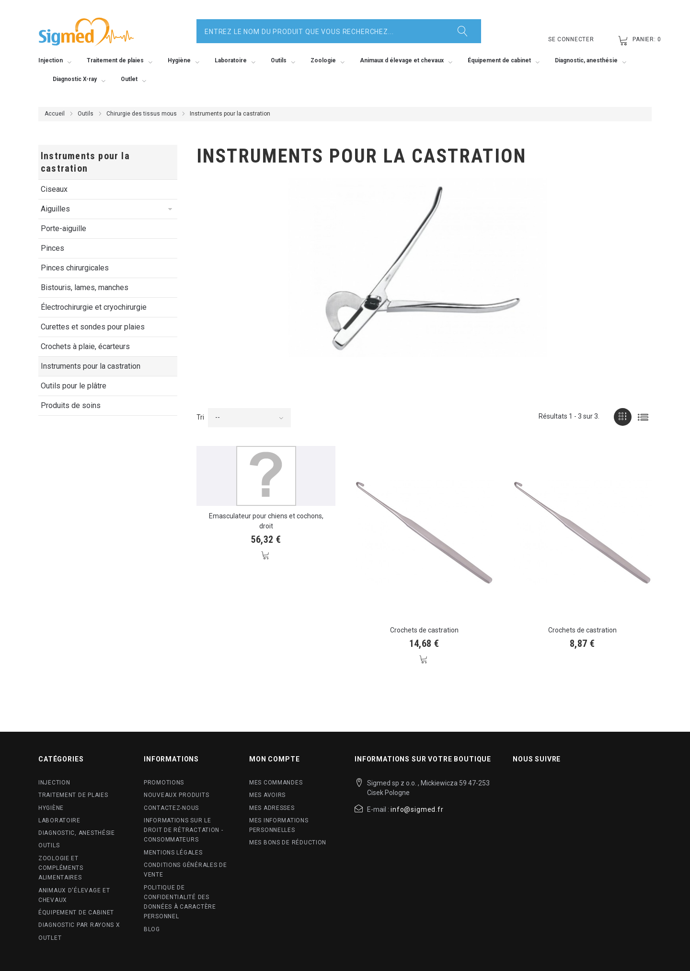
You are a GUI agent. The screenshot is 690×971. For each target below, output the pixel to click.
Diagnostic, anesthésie (76, 833)
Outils (85, 113)
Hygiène (51, 808)
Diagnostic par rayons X (79, 925)
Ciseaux (54, 189)
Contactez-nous (171, 808)
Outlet (49, 938)
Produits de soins (71, 405)
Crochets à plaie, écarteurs (85, 346)
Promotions (164, 782)
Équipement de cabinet (76, 912)
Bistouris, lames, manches (84, 287)
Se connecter (571, 39)
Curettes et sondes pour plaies (93, 326)
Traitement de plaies (73, 795)
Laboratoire (59, 820)
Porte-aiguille (63, 228)
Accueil (55, 113)
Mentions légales (173, 852)
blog (152, 929)
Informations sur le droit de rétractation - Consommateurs (183, 830)
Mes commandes (275, 782)
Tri (200, 417)
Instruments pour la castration (90, 366)
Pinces (52, 248)
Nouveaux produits (176, 795)
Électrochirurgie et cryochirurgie (94, 307)
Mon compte (274, 759)
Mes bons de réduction (287, 842)
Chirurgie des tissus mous (141, 113)
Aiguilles (55, 208)
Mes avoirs (267, 795)
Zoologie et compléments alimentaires (60, 868)
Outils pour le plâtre (73, 385)
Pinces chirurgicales (75, 267)
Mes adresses (272, 808)
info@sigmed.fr (417, 809)
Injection (54, 782)
